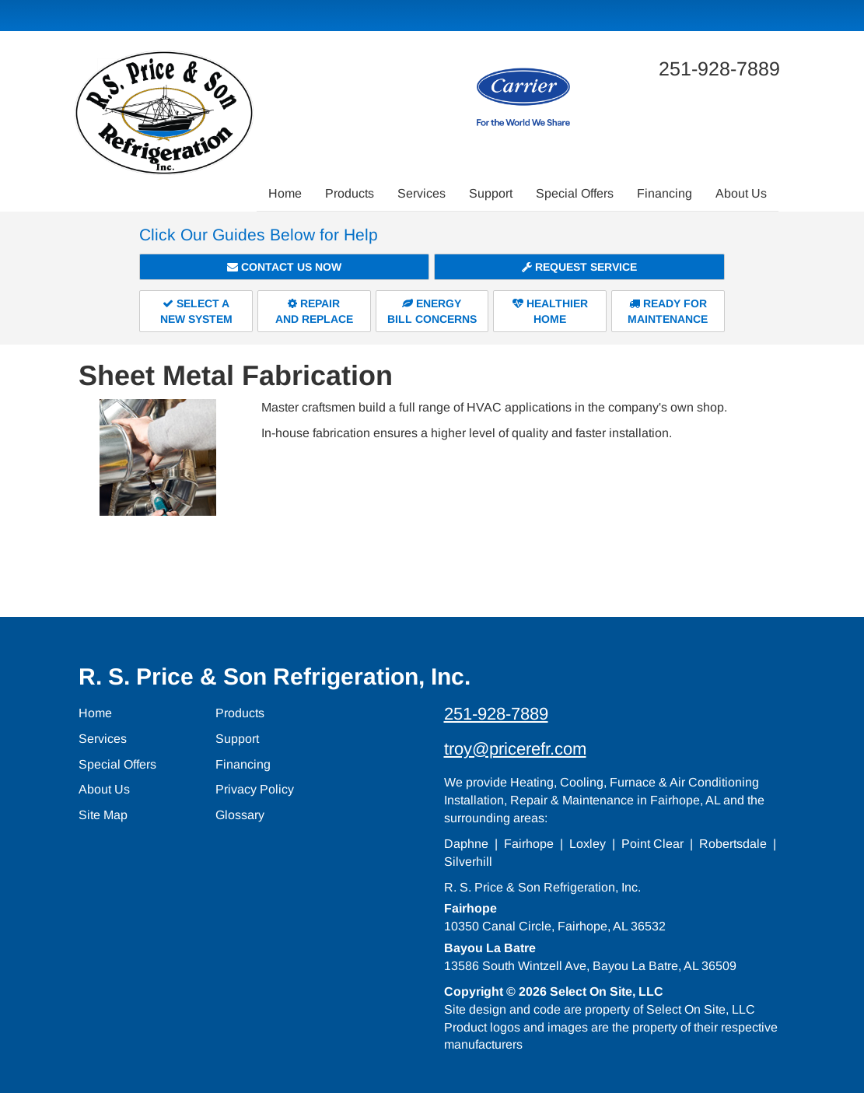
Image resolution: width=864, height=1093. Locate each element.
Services (421, 193)
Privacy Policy (254, 789)
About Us (741, 193)
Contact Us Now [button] (284, 267)
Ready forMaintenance (668, 311)
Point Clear (652, 843)
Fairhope (529, 843)
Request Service (579, 267)
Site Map (103, 815)
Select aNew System (196, 311)
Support (490, 193)
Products (349, 193)
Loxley (587, 843)
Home (285, 193)
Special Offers (575, 193)
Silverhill (468, 861)
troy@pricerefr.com (515, 748)
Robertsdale (733, 843)
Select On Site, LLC (606, 991)
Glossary (239, 815)
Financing (664, 193)
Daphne (466, 843)
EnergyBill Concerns (432, 311)
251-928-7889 (496, 713)
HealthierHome (550, 311)
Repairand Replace (314, 311)
